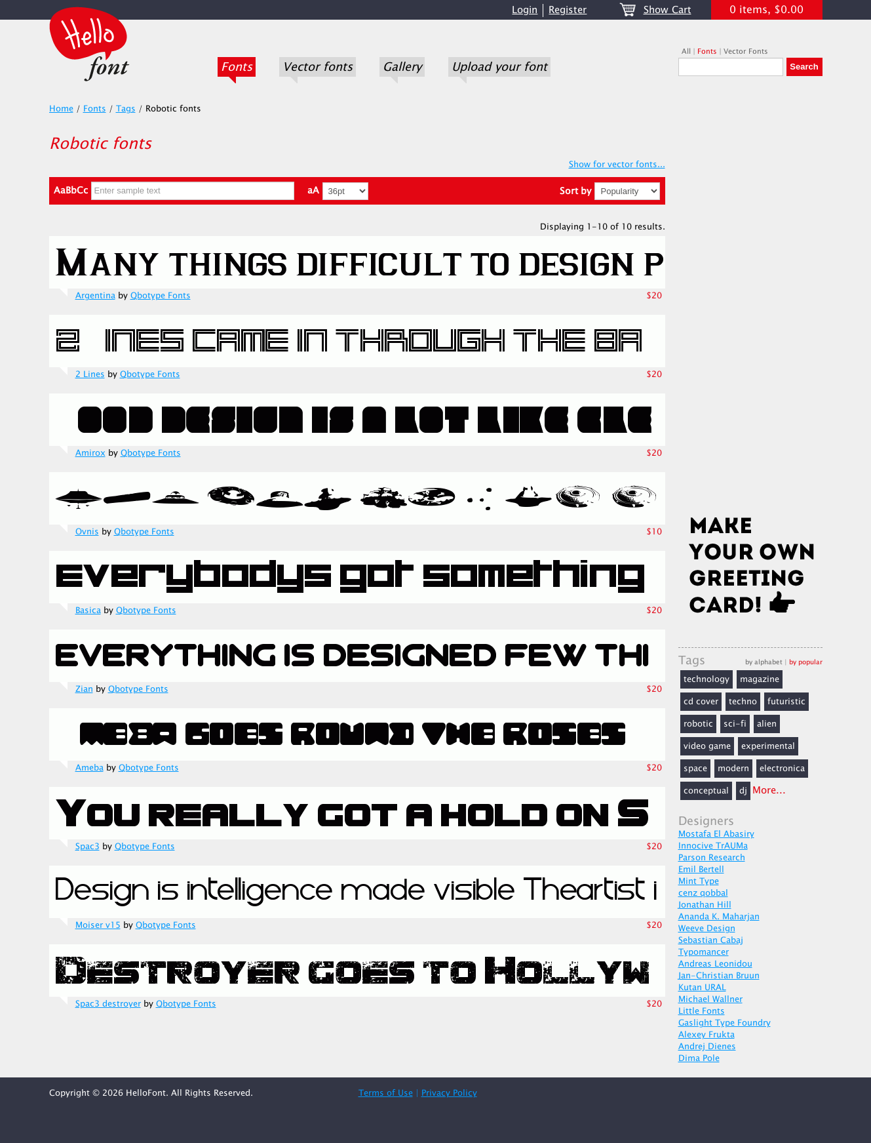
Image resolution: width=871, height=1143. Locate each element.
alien (767, 724)
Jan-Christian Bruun (719, 975)
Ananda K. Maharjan (719, 916)
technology (706, 679)
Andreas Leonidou (715, 964)
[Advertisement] (750, 299)
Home (61, 108)
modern (733, 768)
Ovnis (87, 531)
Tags (126, 108)
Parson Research (711, 857)
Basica (88, 610)
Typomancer (703, 952)
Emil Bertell (701, 869)
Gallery (402, 67)
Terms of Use (385, 1093)
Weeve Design (706, 928)
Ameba (89, 767)
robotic (698, 724)
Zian (84, 689)
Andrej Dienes (707, 1046)
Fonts (236, 67)
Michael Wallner (710, 999)
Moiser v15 (98, 925)
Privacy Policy (449, 1093)
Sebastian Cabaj (710, 940)
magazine (759, 679)
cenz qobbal (703, 893)
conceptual (706, 790)
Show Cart (667, 10)
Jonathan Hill (704, 905)
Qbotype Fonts (160, 295)
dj (743, 790)
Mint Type (698, 881)
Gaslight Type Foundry (724, 1023)
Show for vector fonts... (617, 164)
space (695, 768)
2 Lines (90, 374)
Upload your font (499, 67)
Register (568, 10)
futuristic (786, 701)
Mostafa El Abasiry (716, 834)
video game (707, 746)
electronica (782, 768)
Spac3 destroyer (108, 1004)
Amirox (90, 453)
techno (743, 701)
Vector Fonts (746, 51)
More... (769, 790)
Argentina (95, 295)
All (686, 51)
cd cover (701, 701)
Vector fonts (317, 67)
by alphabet (764, 662)
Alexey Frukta (706, 1034)
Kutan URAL (702, 987)
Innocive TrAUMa (713, 845)
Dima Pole (699, 1058)
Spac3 (87, 846)
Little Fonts (701, 1011)
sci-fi (735, 724)
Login (524, 10)
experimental (768, 746)
